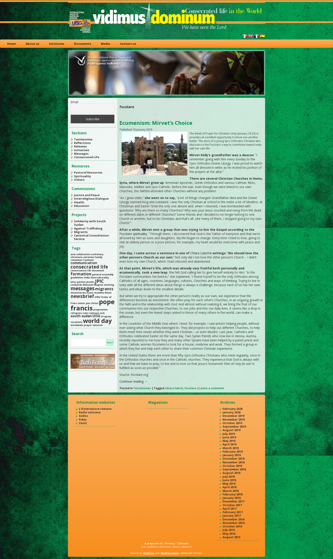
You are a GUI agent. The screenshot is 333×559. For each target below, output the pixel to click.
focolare (190, 388)
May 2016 (229, 534)
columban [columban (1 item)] (76, 260)
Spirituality (82, 176)
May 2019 (229, 441)
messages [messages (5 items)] (82, 288)
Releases (80, 146)
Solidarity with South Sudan (90, 223)
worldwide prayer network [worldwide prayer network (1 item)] (87, 325)
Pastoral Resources (88, 172)
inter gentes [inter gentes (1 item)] (78, 281)
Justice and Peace (87, 195)
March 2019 (231, 448)
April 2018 (229, 487)
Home (11, 44)
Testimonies (83, 139)
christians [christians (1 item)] (77, 257)
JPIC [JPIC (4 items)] (99, 281)
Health (79, 202)
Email (74, 101)
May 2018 (229, 484)
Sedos (83, 416)
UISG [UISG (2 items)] (96, 316)
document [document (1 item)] (98, 270)
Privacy (169, 543)
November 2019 (233, 419)
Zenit (83, 423)
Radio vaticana (90, 412)
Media (105, 44)
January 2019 (232, 455)
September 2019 (234, 426)
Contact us (128, 44)
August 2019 (231, 430)
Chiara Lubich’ (200, 253)
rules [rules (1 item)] (85, 313)
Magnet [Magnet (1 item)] (98, 284)
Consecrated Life (86, 157)
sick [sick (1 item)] (102, 313)
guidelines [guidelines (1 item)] (77, 277)
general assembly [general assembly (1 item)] (102, 274)
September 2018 (234, 469)
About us (32, 44)
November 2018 (233, 462)
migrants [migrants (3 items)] (104, 288)
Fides (83, 419)
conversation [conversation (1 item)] (79, 270)
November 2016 (233, 523)
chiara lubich (174, 388)
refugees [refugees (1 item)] (76, 313)
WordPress (148, 553)
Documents (82, 44)
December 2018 (233, 458)
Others (79, 180)
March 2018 (231, 491)
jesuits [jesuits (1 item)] (90, 281)
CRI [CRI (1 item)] (89, 270)
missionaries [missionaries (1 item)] (78, 292)
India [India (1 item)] (87, 277)
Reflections (82, 143)
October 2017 (232, 505)
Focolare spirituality (133, 234)
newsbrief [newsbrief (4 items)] (82, 296)
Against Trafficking (88, 228)
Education (81, 206)
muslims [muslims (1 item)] (99, 292)
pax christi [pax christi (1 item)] (92, 303)
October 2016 (232, 526)
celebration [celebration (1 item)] (83, 254)
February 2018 (233, 494)
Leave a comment (211, 388)
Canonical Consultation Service (91, 237)
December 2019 (233, 416)
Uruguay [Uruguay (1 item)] (106, 316)
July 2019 (229, 434)
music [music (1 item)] (90, 292)
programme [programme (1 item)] (100, 309)
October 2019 (232, 423)
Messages (81, 154)
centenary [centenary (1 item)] (97, 254)
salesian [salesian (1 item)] (94, 313)
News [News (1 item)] (108, 292)
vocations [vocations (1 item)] (76, 322)
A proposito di (153, 543)
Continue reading (133, 381)
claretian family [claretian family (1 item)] (92, 257)
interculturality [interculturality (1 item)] (99, 277)
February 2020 (233, 409)
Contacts (183, 543)
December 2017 (233, 501)
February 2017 (233, 512)
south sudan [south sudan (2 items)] (81, 316)
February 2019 (233, 451)
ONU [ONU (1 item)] (97, 297)
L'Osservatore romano (95, 409)
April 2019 (229, 444)
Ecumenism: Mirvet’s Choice (155, 122)
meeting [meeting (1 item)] (109, 284)
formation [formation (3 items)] (81, 273)
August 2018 (231, 473)
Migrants (81, 232)
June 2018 (229, 480)
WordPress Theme (170, 553)
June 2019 (229, 437)
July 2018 (229, 476)
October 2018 (232, 466)
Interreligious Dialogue (91, 199)
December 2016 (233, 519)
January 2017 (232, 516)
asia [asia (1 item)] (73, 254)
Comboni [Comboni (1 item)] (88, 260)
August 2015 (231, 537)
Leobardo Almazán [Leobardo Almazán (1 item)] (82, 284)
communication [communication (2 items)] (84, 263)
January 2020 (232, 412)
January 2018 (232, 498)
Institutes (56, 44)
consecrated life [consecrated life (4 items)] (89, 267)
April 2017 (229, 509)
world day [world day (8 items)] (97, 321)
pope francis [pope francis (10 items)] (93, 304)
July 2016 (229, 530)
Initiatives (81, 150)
